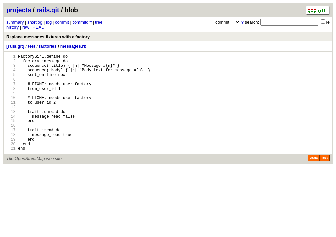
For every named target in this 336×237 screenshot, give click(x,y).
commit (62, 22)
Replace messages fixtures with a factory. (48, 36)
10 (11, 107)
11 (11, 113)
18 (11, 152)
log (49, 22)
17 (11, 146)
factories (48, 46)
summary (15, 22)
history (12, 27)
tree (98, 22)
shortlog (34, 22)
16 (11, 141)
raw (25, 27)
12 (11, 118)
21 (11, 169)
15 (11, 135)
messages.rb (73, 46)
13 (11, 124)
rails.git (47, 9)
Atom (314, 178)
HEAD (38, 27)
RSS (325, 178)
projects (18, 9)
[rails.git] (15, 46)
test (31, 46)
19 (11, 158)
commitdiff (82, 22)
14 (11, 130)
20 (11, 163)
